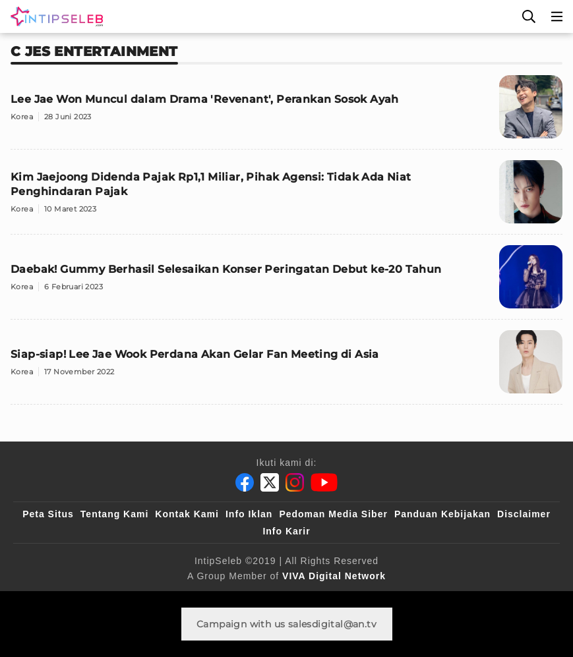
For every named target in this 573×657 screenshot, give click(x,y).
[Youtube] (324, 482)
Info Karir (286, 531)
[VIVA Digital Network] (334, 576)
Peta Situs (48, 514)
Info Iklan (249, 514)
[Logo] (54, 16)
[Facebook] (244, 482)
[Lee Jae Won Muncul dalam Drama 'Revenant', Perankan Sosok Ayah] (286, 112)
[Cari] (529, 16)
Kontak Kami (187, 514)
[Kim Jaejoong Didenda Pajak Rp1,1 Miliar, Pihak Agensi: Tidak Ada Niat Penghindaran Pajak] (286, 197)
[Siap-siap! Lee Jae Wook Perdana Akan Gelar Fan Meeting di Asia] (286, 367)
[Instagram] (295, 482)
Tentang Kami (114, 514)
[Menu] (557, 16)
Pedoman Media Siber (333, 514)
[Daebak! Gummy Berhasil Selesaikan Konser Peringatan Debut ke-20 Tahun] (286, 282)
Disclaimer (524, 514)
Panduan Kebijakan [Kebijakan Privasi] (442, 514)
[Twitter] (269, 482)
